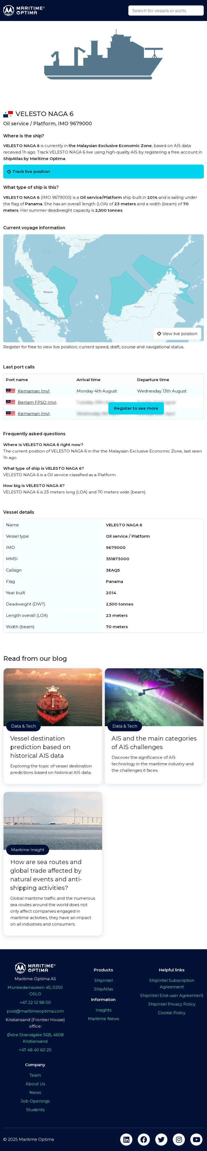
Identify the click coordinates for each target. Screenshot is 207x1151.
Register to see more (136, 408)
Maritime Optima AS (35, 978)
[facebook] (144, 1139)
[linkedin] (126, 1139)
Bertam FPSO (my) (37, 402)
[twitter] (161, 1139)
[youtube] (196, 1139)
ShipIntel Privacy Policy (171, 1004)
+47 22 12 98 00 (35, 1002)
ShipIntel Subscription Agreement (171, 983)
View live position (177, 333)
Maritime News (103, 1018)
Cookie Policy (171, 1012)
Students (35, 1109)
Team (35, 1075)
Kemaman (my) (34, 391)
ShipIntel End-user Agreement (171, 995)
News (35, 1092)
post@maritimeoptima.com (35, 1011)
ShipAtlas (103, 989)
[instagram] (179, 1139)
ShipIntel (103, 980)
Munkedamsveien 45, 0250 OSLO (35, 990)
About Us (35, 1083)
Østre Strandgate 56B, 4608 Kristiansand (35, 1038)
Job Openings (35, 1101)
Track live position (28, 171)
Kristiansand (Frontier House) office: (35, 1023)
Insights (103, 1010)
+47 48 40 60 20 (35, 1049)
